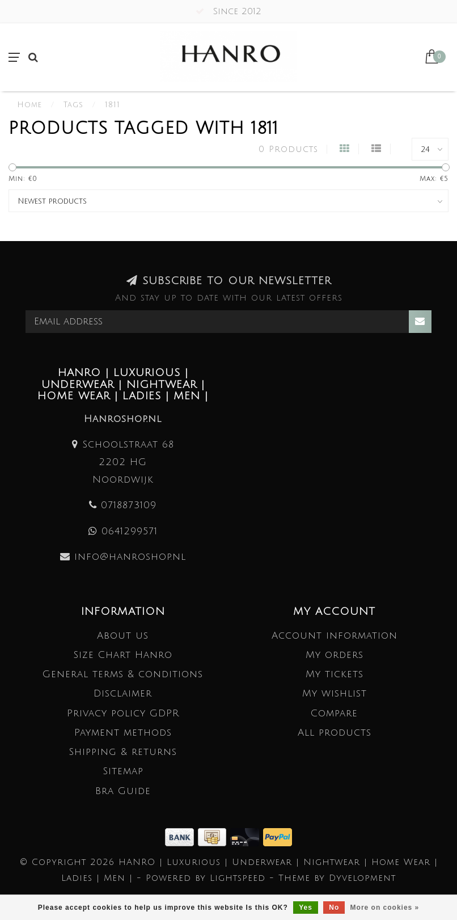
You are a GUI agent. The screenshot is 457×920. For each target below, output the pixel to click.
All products (334, 732)
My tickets (334, 674)
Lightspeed (237, 878)
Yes (305, 907)
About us (123, 635)
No (334, 907)
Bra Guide (123, 791)
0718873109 (128, 505)
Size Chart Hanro (122, 654)
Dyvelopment (362, 878)
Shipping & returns (123, 751)
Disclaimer (123, 693)
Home (29, 105)
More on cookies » (385, 907)
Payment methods (123, 732)
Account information (334, 635)
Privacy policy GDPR (123, 713)
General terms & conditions (123, 674)
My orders (334, 654)
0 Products (288, 149)
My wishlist (334, 693)
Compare (334, 713)
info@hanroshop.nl (130, 556)
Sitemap (123, 771)
